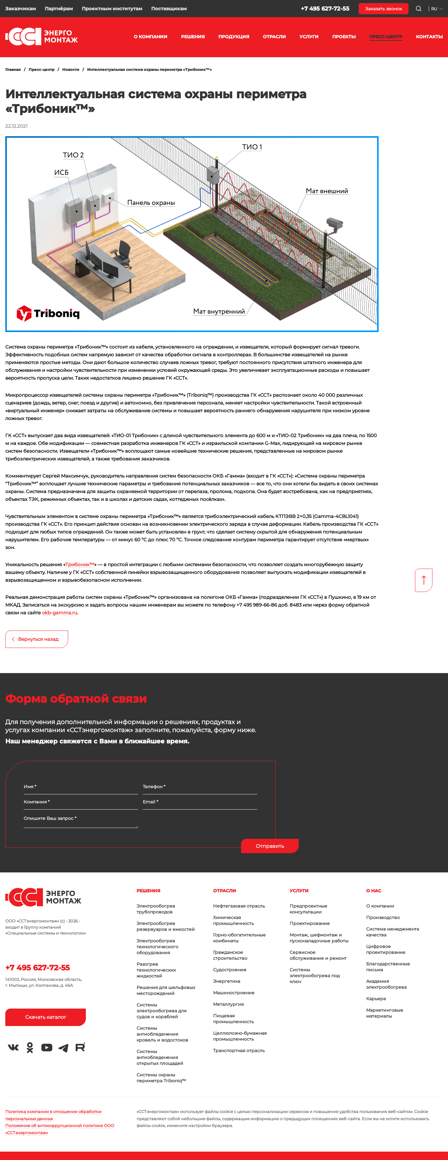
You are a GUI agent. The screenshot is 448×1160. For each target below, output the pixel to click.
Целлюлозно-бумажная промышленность (240, 1036)
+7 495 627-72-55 (325, 8)
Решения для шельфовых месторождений (166, 990)
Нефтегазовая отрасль (239, 906)
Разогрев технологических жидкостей (156, 970)
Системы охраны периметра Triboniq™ (161, 1078)
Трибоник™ (79, 564)
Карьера (376, 998)
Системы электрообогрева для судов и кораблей (161, 1010)
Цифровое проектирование (385, 949)
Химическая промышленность (233, 920)
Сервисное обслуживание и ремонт (318, 955)
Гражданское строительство (230, 955)
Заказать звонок (383, 9)
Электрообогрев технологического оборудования (157, 946)
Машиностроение (233, 993)
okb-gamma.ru (59, 613)
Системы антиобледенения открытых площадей (160, 1057)
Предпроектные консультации (308, 909)
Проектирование (310, 923)
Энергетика (226, 981)
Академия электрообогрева (386, 984)
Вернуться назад (38, 639)
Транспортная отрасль (239, 1050)
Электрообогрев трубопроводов (156, 909)
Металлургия (228, 1004)
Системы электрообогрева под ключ (315, 975)
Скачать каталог (45, 1017)
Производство (383, 917)
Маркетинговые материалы (384, 1013)
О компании (380, 906)
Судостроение (229, 970)
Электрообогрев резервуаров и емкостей (166, 926)
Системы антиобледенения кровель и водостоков (162, 1034)
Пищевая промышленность (233, 1018)
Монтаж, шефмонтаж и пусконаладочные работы (319, 938)
